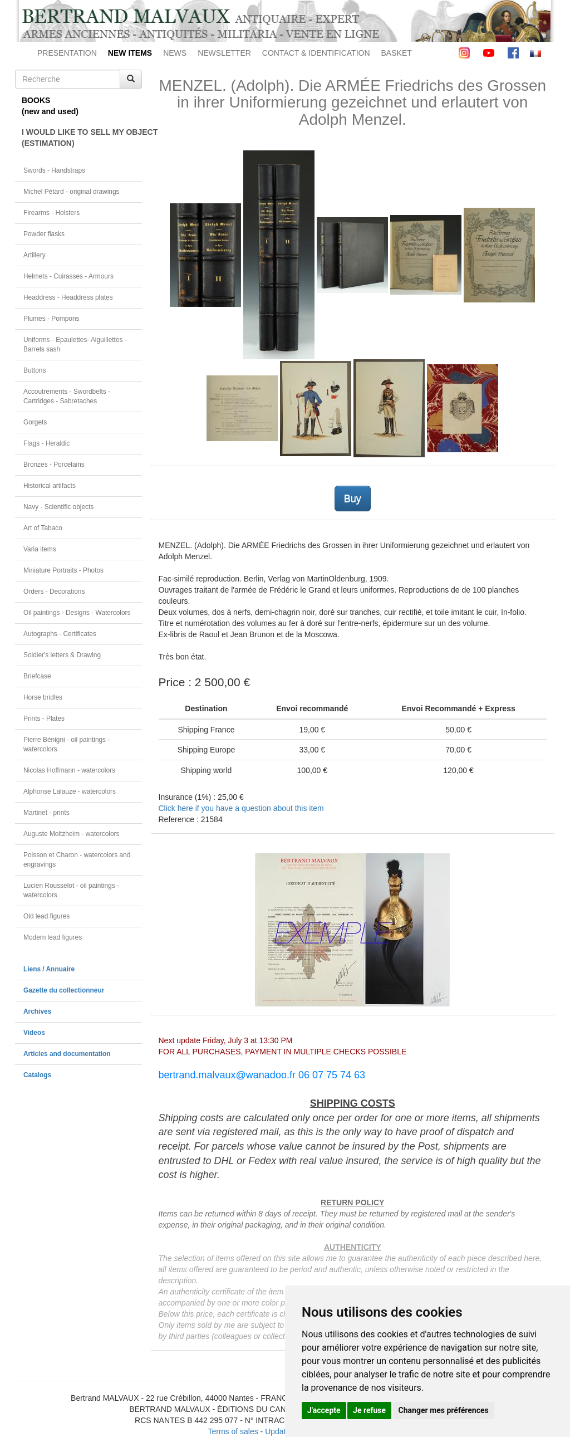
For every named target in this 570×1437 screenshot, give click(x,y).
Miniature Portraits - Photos (63, 570)
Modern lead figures (52, 937)
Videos (34, 1033)
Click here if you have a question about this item (241, 808)
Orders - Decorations (54, 591)
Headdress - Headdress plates (68, 297)
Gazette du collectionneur (63, 990)
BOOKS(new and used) (50, 106)
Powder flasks (44, 234)
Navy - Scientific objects (58, 507)
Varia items (39, 549)
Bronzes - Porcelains (54, 464)
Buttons (34, 370)
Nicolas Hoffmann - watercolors (69, 770)
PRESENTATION (67, 52)
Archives (37, 1011)
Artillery (34, 255)
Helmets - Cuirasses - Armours (68, 276)
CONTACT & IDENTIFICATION (316, 52)
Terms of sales (233, 1431)
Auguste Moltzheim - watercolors (71, 834)
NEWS (174, 52)
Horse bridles (42, 697)
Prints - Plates (44, 718)
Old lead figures (46, 916)
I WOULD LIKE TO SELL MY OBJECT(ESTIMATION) (82, 138)
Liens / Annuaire (49, 969)
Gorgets (35, 422)
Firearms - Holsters (51, 213)
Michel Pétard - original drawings (71, 191)
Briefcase (37, 676)
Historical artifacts (49, 486)
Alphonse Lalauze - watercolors (69, 791)
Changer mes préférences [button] (444, 1410)
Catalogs (37, 1075)
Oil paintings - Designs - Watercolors (77, 613)
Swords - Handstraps (54, 170)
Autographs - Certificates (59, 634)
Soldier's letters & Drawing (62, 655)
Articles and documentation (67, 1054)
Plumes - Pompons (51, 318)
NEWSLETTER (224, 52)
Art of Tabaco (42, 528)
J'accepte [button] (324, 1410)
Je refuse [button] (369, 1410)
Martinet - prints (46, 813)
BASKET (396, 52)
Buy (352, 498)
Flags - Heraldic (46, 443)
